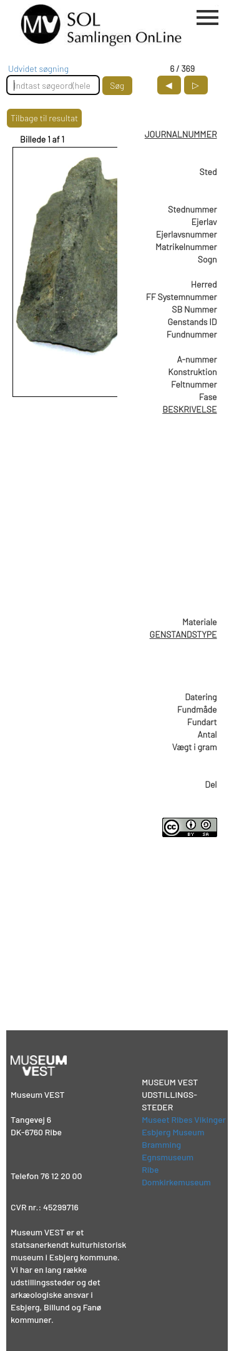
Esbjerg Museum (173, 1132)
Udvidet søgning (38, 68)
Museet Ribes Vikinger (184, 1119)
